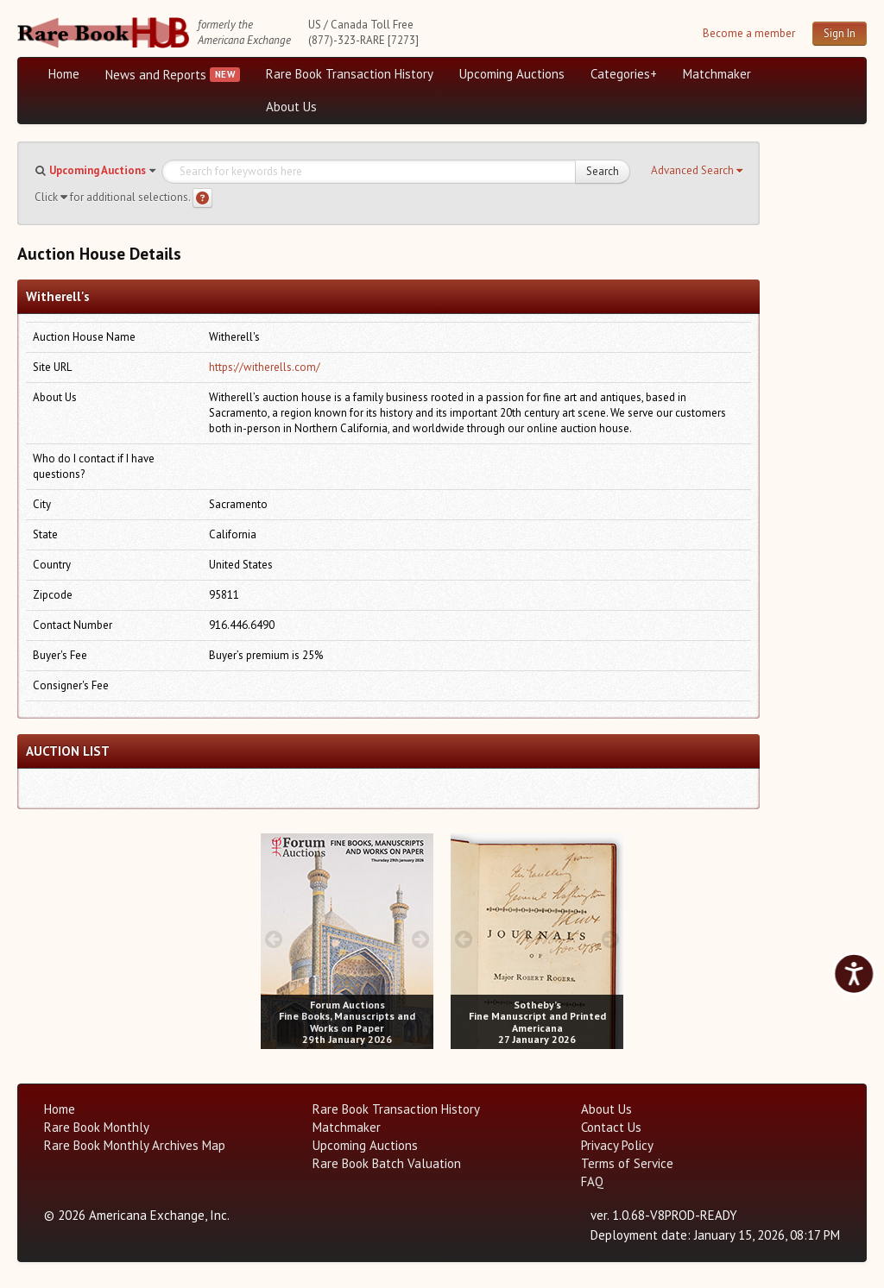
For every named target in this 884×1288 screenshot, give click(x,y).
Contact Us (611, 1127)
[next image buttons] (420, 939)
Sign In (840, 33)
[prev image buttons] (273, 939)
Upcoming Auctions (512, 74)
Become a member (749, 33)
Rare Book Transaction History (349, 74)
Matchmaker (717, 74)
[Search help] (202, 198)
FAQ (592, 1181)
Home (63, 74)
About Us (291, 106)
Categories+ (623, 74)
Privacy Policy (617, 1145)
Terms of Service (627, 1163)
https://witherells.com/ (264, 367)
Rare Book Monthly (96, 1127)
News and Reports (155, 74)
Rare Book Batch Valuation (387, 1163)
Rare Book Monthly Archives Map (134, 1145)
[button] (696, 171)
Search (602, 171)
